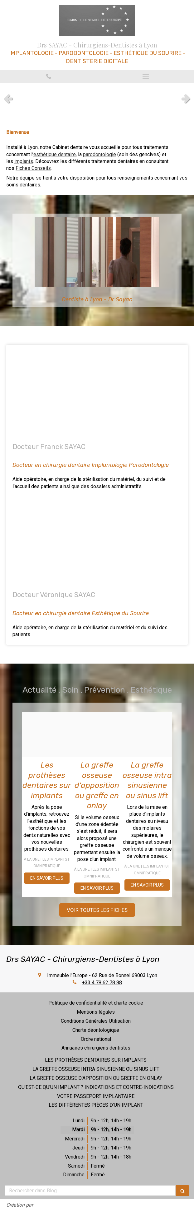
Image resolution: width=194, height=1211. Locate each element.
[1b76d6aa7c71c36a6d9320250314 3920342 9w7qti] (47, 734)
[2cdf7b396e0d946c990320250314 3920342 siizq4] (147, 734)
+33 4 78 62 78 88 (102, 983)
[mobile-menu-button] (145, 76)
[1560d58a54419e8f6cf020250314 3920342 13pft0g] (97, 734)
